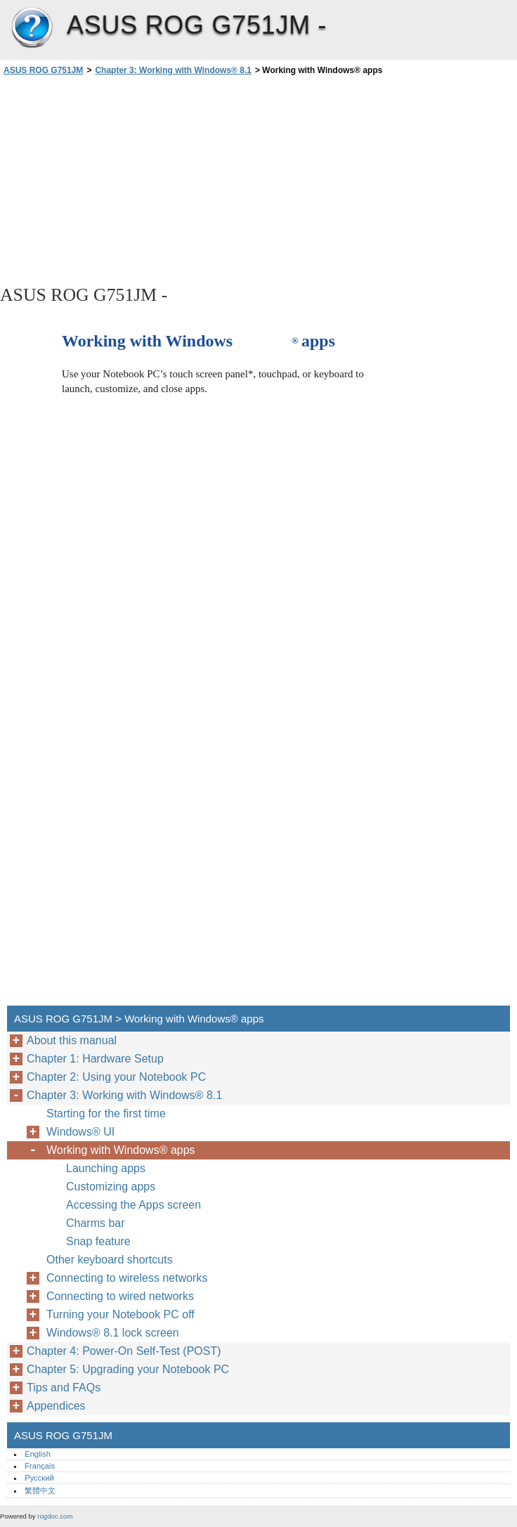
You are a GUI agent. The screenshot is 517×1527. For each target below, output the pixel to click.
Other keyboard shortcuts (109, 1260)
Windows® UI (80, 1132)
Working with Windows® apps (120, 1150)
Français (40, 1466)
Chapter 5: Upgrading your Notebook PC (128, 1369)
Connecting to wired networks (120, 1296)
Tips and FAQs (63, 1387)
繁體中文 (40, 1490)
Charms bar (95, 1223)
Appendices (56, 1406)
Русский (39, 1478)
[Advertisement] (125, 179)
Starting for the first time (106, 1113)
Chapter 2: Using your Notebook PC (116, 1077)
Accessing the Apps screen (133, 1205)
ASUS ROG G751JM (32, 28)
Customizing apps (110, 1187)
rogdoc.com (54, 1516)
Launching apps (105, 1168)
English (38, 1454)
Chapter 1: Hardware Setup (95, 1059)
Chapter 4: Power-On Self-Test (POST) (124, 1351)
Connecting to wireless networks (126, 1278)
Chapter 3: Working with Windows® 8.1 (173, 70)
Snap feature (98, 1241)
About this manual (72, 1040)
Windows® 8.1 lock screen (112, 1333)
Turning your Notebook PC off (120, 1314)
